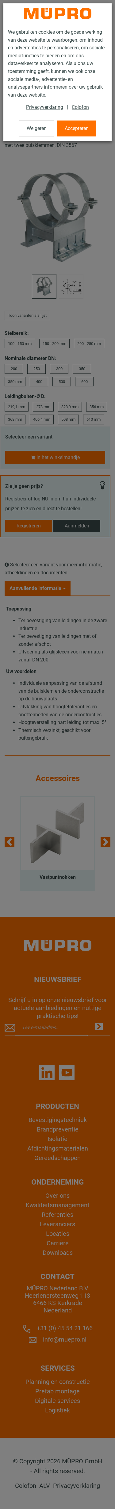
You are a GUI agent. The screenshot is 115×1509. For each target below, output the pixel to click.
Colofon (80, 107)
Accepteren (77, 128)
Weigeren (37, 128)
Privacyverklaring (44, 107)
